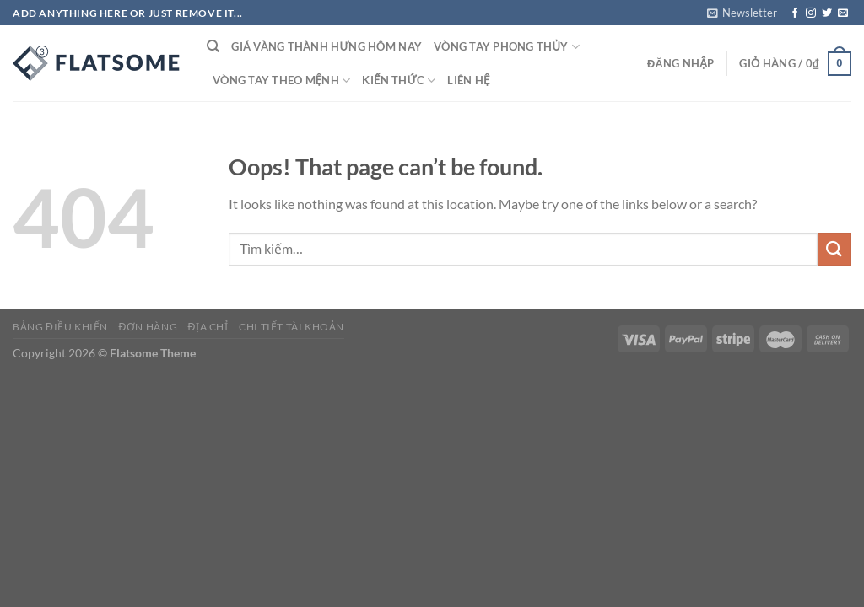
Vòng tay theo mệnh (281, 81)
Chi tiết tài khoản (291, 326)
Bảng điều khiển (60, 326)
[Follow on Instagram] (811, 13)
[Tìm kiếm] (213, 46)
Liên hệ (468, 80)
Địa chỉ (208, 326)
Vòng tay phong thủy (507, 47)
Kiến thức (398, 81)
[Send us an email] (843, 13)
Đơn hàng (147, 326)
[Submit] (834, 249)
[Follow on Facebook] (795, 13)
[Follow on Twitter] (827, 13)
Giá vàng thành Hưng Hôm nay (326, 46)
